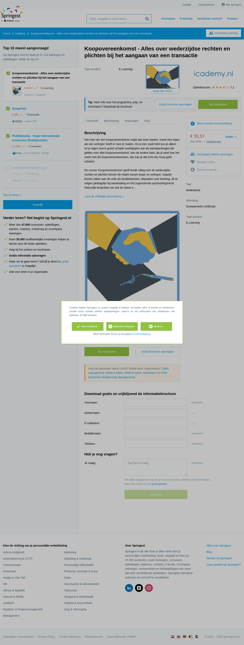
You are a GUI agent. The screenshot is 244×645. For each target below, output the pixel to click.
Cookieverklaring (141, 334)
